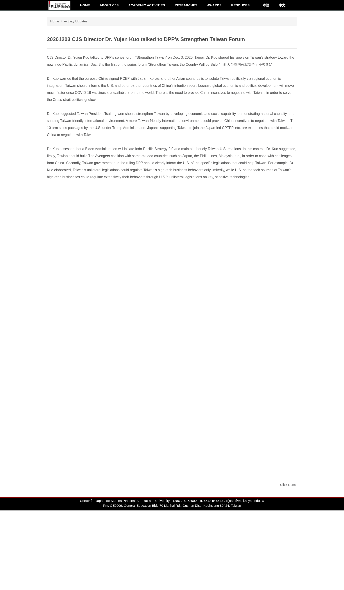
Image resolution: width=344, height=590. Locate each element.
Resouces (240, 5)
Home (85, 5)
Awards (214, 5)
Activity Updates (76, 89)
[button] (49, 44)
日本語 (264, 5)
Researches (186, 5)
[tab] (253, 73)
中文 (282, 5)
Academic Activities (146, 5)
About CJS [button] (109, 5)
